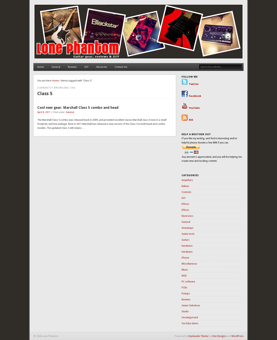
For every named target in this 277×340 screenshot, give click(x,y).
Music (185, 269)
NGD (184, 275)
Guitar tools (188, 233)
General (56, 66)
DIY (86, 66)
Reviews (72, 66)
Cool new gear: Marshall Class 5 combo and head (77, 108)
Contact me (121, 66)
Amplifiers (187, 180)
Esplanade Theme (198, 336)
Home (40, 66)
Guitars (185, 239)
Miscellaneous (189, 263)
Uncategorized (190, 317)
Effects (185, 204)
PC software (188, 281)
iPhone (185, 257)
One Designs (219, 336)
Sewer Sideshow (191, 305)
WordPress (237, 336)
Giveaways (187, 227)
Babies (185, 186)
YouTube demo (190, 323)
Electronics (187, 215)
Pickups (186, 293)
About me (101, 66)
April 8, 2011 (44, 112)
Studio (185, 311)
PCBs (184, 287)
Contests (186, 192)
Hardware (187, 245)
